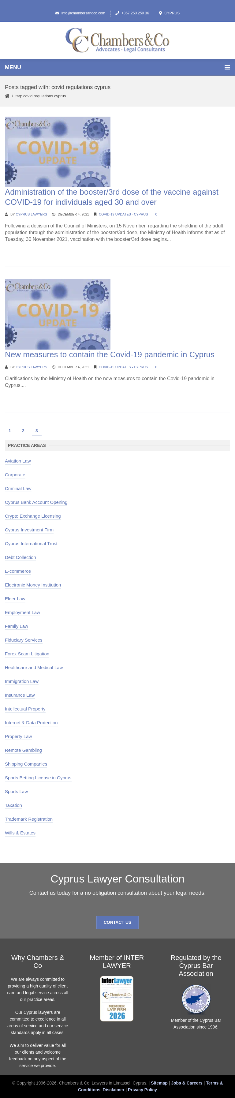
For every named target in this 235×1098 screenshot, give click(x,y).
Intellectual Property (25, 708)
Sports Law (16, 791)
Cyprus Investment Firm (29, 529)
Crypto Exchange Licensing (33, 516)
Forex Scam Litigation (27, 653)
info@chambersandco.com (80, 13)
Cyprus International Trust (31, 543)
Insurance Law (20, 695)
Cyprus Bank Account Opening (36, 502)
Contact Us (118, 922)
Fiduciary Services (24, 640)
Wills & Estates (20, 832)
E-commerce (18, 571)
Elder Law (15, 598)
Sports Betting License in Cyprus (38, 777)
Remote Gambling (23, 750)
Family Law (16, 626)
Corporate (15, 474)
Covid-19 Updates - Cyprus (123, 214)
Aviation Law (18, 460)
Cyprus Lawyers (31, 214)
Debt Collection (20, 557)
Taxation (13, 805)
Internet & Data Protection (31, 722)
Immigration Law (22, 681)
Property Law (18, 736)
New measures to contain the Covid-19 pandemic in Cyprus (109, 354)
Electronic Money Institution (33, 584)
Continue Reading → (27, 250)
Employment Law (22, 612)
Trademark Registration (29, 819)
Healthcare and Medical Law (34, 667)
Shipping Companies (26, 763)
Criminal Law (18, 488)
